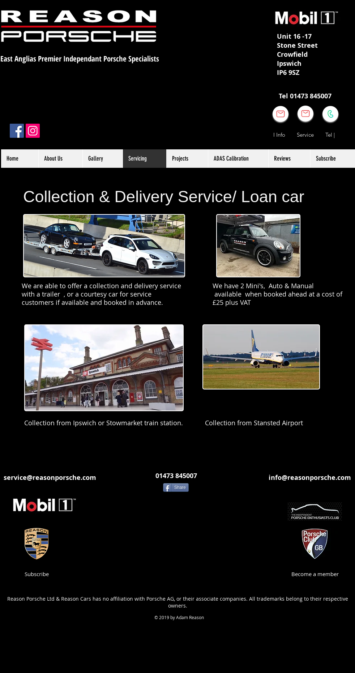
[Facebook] (17, 131)
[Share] (176, 487)
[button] (187, 158)
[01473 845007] (176, 475)
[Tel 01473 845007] (305, 96)
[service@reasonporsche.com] (50, 477)
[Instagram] (33, 131)
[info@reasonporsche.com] (310, 477)
